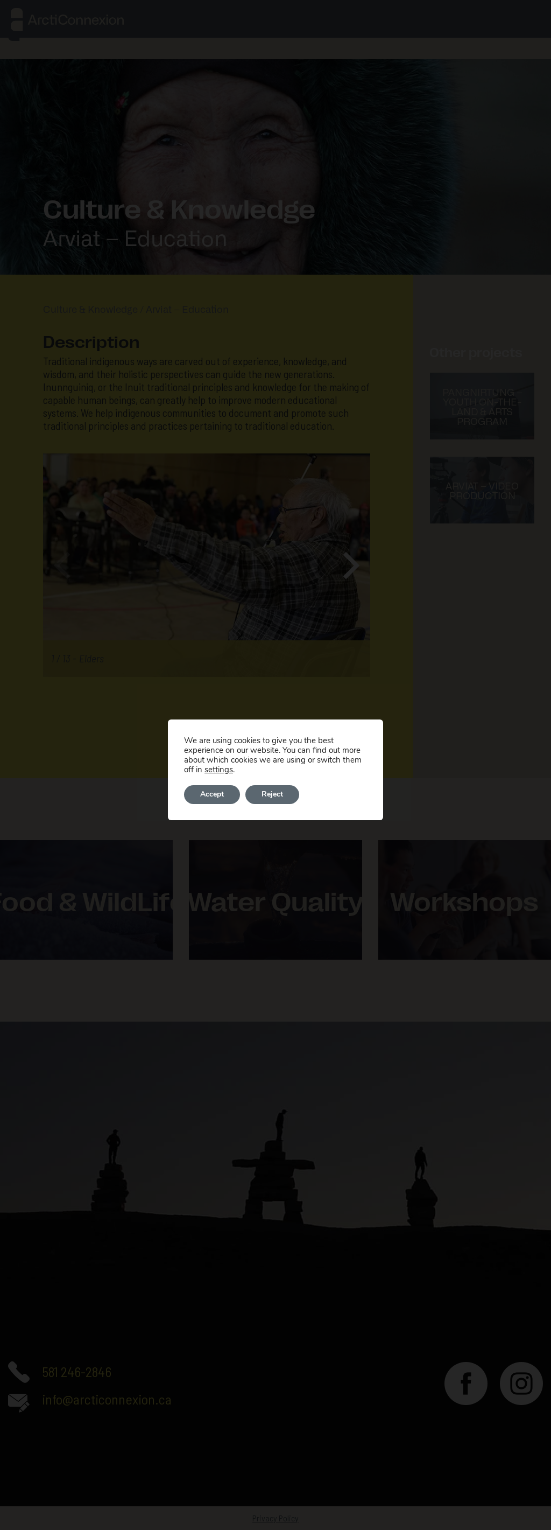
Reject (272, 795)
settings (218, 769)
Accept (212, 795)
